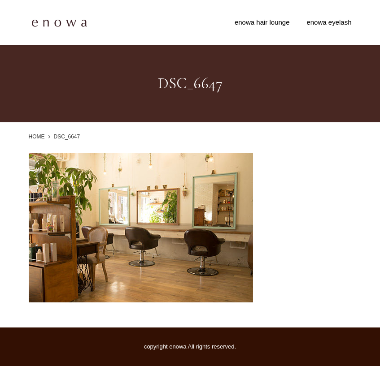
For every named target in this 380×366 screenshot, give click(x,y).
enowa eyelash (328, 22)
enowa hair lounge (262, 22)
